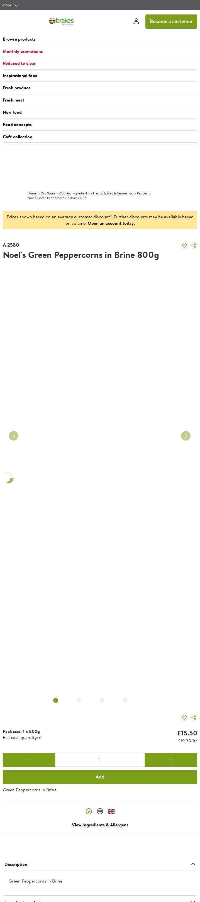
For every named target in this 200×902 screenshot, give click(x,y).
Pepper (142, 193)
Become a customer (171, 21)
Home (32, 193)
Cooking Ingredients (74, 193)
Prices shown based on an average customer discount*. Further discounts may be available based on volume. (100, 220)
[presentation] (100, 883)
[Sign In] (136, 21)
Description (100, 864)
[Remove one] (29, 760)
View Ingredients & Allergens (100, 825)
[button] (100, 39)
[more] (10, 5)
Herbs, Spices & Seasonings (113, 193)
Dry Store (48, 193)
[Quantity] (100, 760)
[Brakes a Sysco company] (61, 21)
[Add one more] (171, 760)
